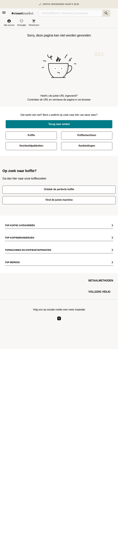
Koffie (31, 135)
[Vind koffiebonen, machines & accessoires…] (74, 13)
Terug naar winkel (59, 124)
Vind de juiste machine (59, 199)
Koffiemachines (86, 135)
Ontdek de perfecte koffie (59, 189)
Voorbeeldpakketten (31, 145)
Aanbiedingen (86, 145)
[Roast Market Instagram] (59, 321)
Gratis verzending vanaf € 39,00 (61, 4)
